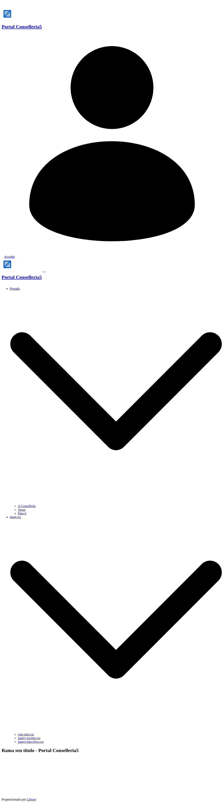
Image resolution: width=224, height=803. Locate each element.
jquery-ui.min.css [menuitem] (29, 738)
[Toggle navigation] (44, 271)
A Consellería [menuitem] (27, 506)
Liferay (31, 799)
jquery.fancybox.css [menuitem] (31, 741)
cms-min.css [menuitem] (26, 734)
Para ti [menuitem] (22, 513)
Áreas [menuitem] (21, 509)
